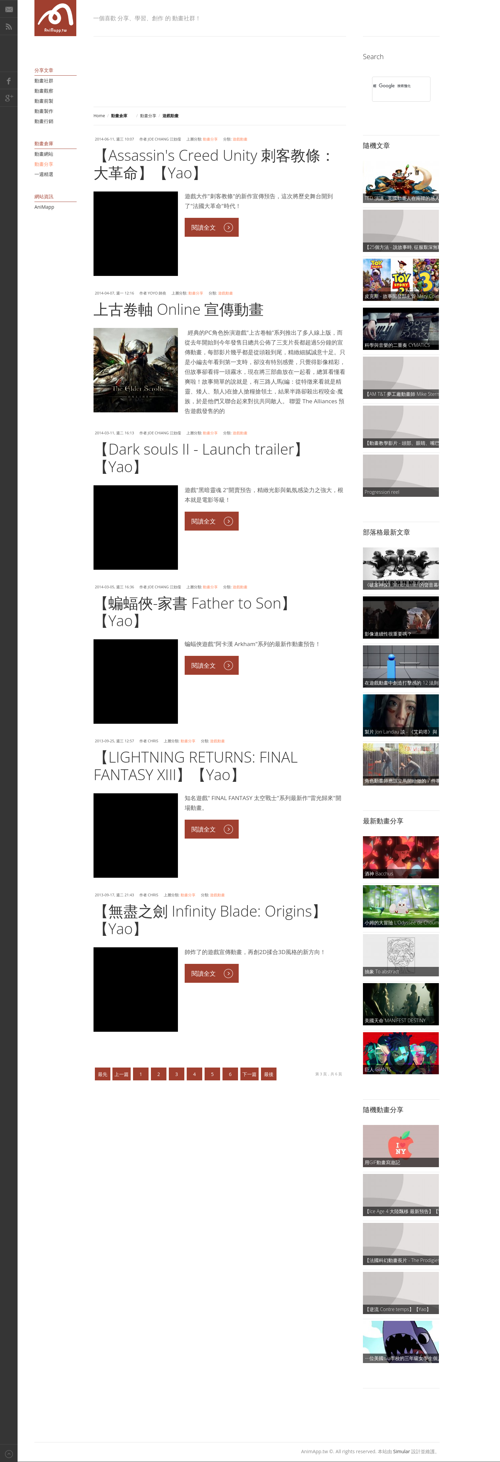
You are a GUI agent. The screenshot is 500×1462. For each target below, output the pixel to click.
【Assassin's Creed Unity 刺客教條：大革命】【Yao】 (214, 164)
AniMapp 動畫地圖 (55, 18)
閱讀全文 (203, 227)
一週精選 (43, 174)
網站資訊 (43, 196)
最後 (268, 1074)
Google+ (9, 98)
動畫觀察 (43, 90)
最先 (102, 1074)
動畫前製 (43, 101)
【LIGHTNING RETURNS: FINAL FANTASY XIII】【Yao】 (196, 766)
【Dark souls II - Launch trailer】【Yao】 (201, 458)
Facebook (9, 80)
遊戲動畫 (240, 139)
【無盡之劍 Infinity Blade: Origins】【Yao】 (210, 920)
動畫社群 (43, 80)
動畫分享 (148, 116)
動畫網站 (43, 154)
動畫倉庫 (43, 143)
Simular (401, 1451)
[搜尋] (392, 86)
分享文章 (43, 70)
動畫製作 (43, 111)
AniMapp (44, 207)
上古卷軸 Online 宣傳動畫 (179, 309)
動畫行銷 (43, 121)
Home (99, 116)
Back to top (9, 1453)
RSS (9, 26)
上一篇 (121, 1074)
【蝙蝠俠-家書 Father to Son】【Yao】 (195, 612)
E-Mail (9, 9)
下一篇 (249, 1074)
